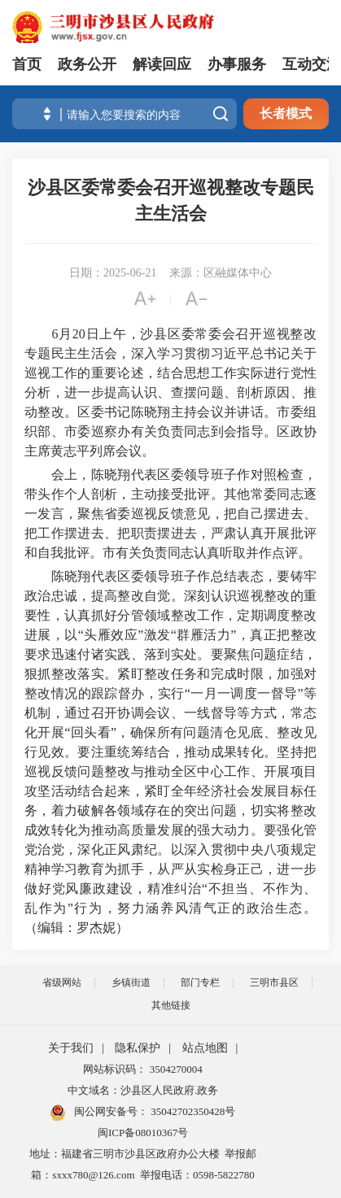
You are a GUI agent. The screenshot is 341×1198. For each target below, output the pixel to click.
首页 (27, 64)
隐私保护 (137, 1048)
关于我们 (71, 1048)
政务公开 (87, 64)
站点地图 (205, 1048)
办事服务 (237, 64)
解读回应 (162, 64)
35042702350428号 (191, 1111)
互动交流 (311, 64)
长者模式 (286, 113)
